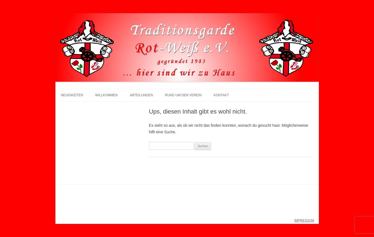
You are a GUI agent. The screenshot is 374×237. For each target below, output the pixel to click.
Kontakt (221, 95)
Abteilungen (141, 95)
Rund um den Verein (183, 95)
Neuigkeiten (72, 95)
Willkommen (106, 95)
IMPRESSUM (304, 220)
